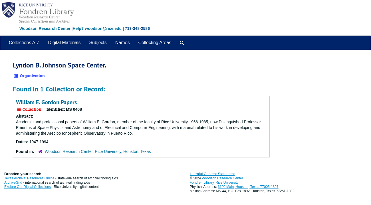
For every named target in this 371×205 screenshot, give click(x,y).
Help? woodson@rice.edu (97, 28)
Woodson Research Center (44, 28)
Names (122, 42)
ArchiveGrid (13, 182)
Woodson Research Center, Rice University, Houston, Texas (98, 151)
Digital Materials (64, 42)
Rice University (227, 182)
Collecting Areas (154, 42)
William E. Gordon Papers (46, 102)
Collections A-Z (24, 42)
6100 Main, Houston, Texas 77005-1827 (248, 187)
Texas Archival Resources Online (29, 178)
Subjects (97, 42)
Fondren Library (202, 182)
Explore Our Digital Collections (27, 187)
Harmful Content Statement (212, 174)
